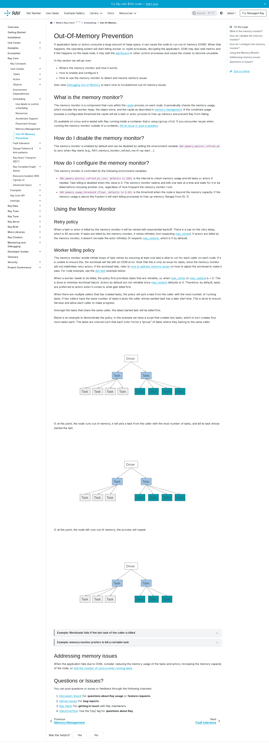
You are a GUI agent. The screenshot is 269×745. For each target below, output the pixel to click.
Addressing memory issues (245, 57)
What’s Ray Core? (65, 23)
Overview (13, 27)
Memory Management (28, 128)
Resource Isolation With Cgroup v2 (26, 178)
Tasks (16, 74)
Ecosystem (14, 53)
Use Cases (14, 42)
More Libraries (16, 232)
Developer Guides (18, 251)
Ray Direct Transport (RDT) (24, 159)
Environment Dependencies (21, 91)
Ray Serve (13, 221)
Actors (16, 79)
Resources (22, 113)
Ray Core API (17, 195)
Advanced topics (22, 185)
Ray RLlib (13, 226)
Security (12, 262)
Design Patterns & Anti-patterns (23, 150)
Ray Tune (13, 216)
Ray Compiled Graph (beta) (24, 168)
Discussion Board (70, 696)
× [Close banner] (265, 4)
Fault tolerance (21, 143)
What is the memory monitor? (246, 31)
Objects (17, 84)
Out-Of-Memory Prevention (25, 136)
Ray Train (13, 211)
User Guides (17, 68)
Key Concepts (18, 63)
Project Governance (19, 267)
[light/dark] (221, 13)
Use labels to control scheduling (27, 106)
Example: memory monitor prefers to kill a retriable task (138, 642)
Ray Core (13, 58)
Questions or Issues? (241, 61)
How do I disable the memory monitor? (246, 37)
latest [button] (230, 13)
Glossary (13, 256)
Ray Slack (65, 706)
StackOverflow (68, 711)
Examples (13, 48)
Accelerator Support (27, 118)
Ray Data (13, 205)
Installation (14, 37)
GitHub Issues (68, 701)
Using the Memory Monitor (244, 52)
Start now (152, 4)
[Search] (204, 13)
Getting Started (17, 32)
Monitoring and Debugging (17, 244)
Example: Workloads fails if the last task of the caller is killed (138, 633)
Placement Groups (26, 123)
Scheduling (19, 99)
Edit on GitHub (240, 71)
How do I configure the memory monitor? (247, 46)
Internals (15, 200)
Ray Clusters (15, 237)
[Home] (51, 23)
